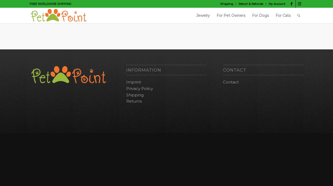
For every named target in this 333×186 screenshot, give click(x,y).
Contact (231, 82)
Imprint (133, 82)
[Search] (299, 15)
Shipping (226, 4)
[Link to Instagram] (300, 4)
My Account (277, 4)
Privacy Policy (139, 88)
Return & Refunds (251, 4)
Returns (134, 101)
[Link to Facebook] (291, 4)
